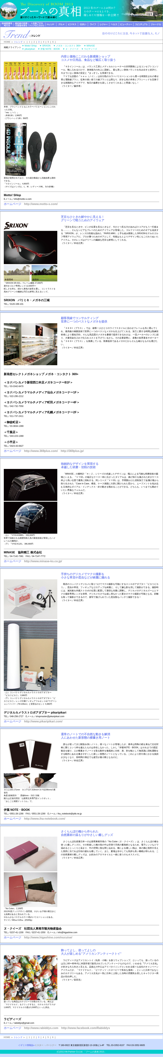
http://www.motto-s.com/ (41, 204)
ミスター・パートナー (45, 1045)
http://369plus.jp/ (72, 450)
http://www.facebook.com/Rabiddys (85, 1028)
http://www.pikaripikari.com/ (43, 721)
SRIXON (47, 45)
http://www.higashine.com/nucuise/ (48, 937)
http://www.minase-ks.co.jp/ (43, 561)
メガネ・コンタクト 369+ (69, 45)
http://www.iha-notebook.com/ (44, 818)
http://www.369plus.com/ (41, 450)
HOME (7, 42)
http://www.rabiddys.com (41, 1028)
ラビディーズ (91, 49)
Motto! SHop (32, 45)
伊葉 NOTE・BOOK (51, 49)
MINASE (92, 45)
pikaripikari (31, 49)
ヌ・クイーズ (73, 49)
